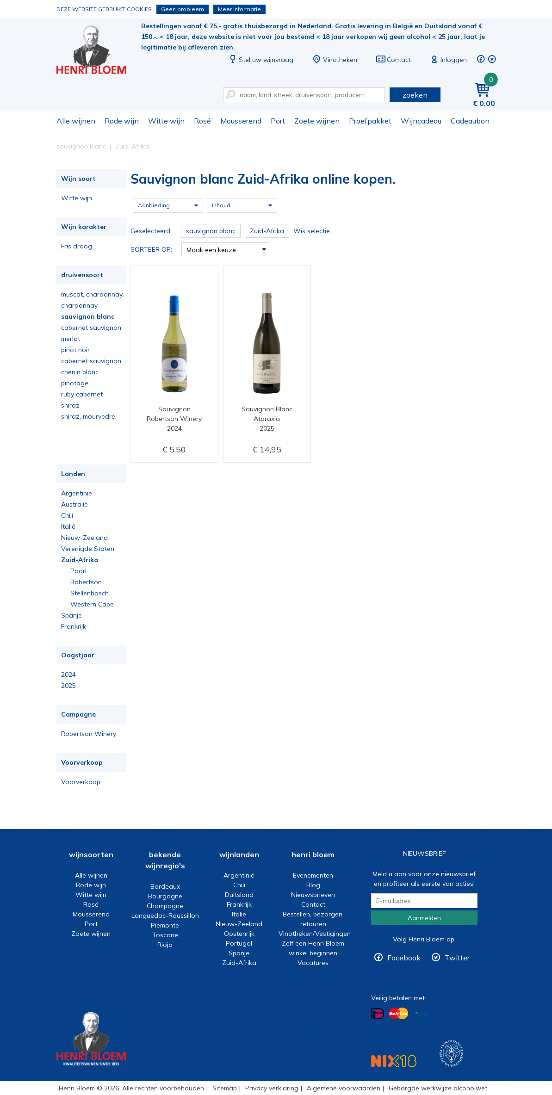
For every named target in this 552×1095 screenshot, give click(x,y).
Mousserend (240, 120)
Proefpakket (370, 120)
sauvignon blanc (87, 316)
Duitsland (239, 895)
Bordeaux (165, 886)
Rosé (202, 120)
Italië (68, 526)
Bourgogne (165, 896)
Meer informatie (239, 9)
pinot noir (75, 350)
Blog (313, 885)
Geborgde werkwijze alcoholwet (438, 1088)
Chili (67, 515)
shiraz (70, 405)
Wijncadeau (421, 120)
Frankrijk (73, 626)
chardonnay (79, 305)
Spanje (71, 615)
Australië (74, 504)
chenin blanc (80, 372)
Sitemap (224, 1088)
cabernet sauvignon (91, 327)
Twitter (457, 957)
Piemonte (165, 925)
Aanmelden (424, 918)
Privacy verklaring (271, 1088)
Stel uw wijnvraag (260, 60)
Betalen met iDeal (377, 1014)
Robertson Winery (88, 734)
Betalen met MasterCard (398, 1014)
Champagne (165, 906)
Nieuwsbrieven (313, 895)
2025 (68, 685)
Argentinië (76, 493)
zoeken (415, 94)
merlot (70, 338)
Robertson (86, 582)
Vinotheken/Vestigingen (315, 933)
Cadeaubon (470, 120)
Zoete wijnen (317, 120)
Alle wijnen (75, 120)
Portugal (239, 943)
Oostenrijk (239, 933)
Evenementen (313, 875)
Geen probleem (182, 9)
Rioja (165, 944)
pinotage (74, 383)
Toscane (165, 935)
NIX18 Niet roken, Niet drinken (393, 1061)
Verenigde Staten (87, 548)
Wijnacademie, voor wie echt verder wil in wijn (451, 1053)
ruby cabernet (82, 394)
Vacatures (313, 963)
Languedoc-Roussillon (165, 915)
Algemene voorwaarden (343, 1088)
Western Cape (92, 604)
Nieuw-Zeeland (84, 537)
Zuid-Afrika (79, 560)
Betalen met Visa (422, 1014)
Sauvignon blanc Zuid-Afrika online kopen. (97, 51)
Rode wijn (122, 120)
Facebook (404, 957)
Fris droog (76, 246)
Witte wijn (166, 120)
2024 (68, 674)
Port (278, 120)
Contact (393, 60)
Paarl (78, 571)
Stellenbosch (89, 593)
